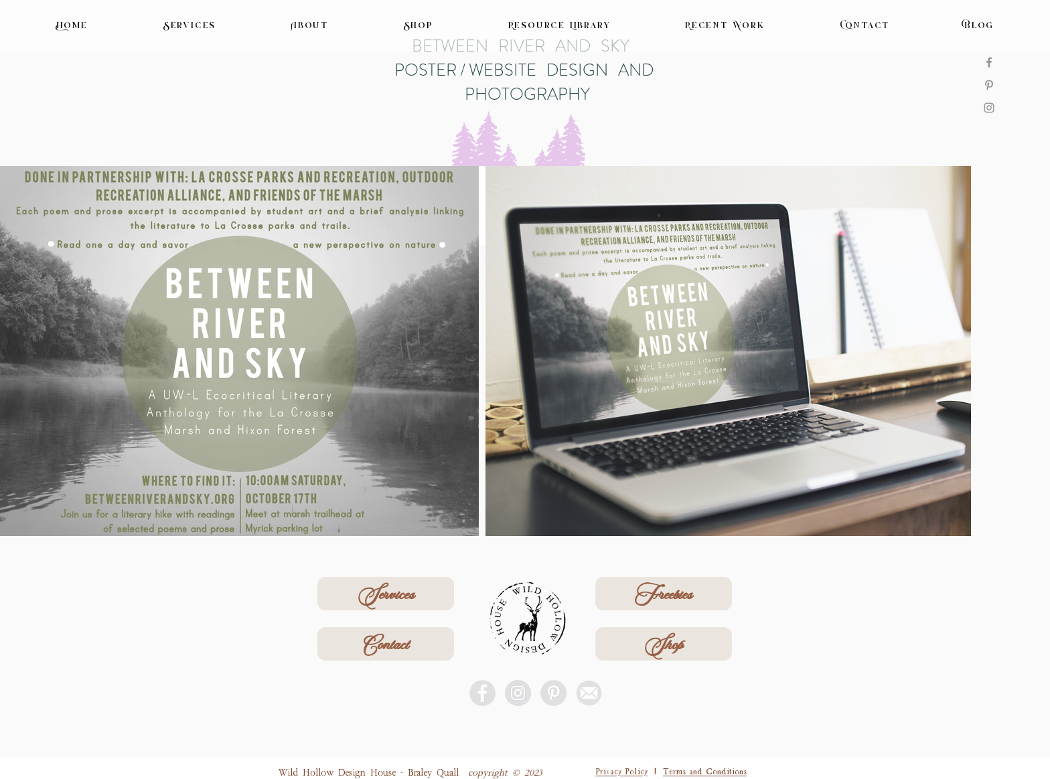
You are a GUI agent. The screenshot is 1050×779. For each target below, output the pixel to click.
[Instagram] (989, 107)
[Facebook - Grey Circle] (482, 693)
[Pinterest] (989, 85)
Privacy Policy (621, 770)
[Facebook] (989, 62)
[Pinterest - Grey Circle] (553, 693)
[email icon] (589, 693)
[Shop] (663, 644)
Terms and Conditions (705, 770)
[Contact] (385, 644)
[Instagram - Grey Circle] (518, 693)
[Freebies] (663, 593)
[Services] (385, 593)
